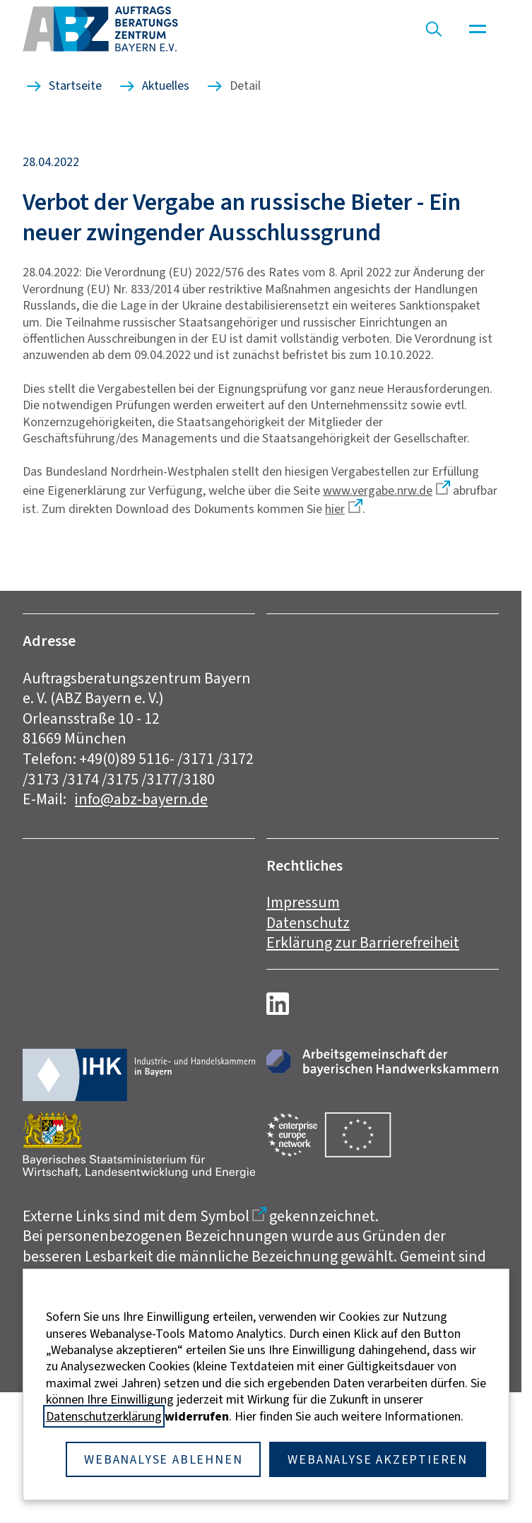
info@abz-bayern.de (141, 799)
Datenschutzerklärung (104, 1416)
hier (335, 508)
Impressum (303, 902)
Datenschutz (308, 922)
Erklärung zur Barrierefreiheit (362, 942)
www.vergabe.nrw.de (377, 490)
